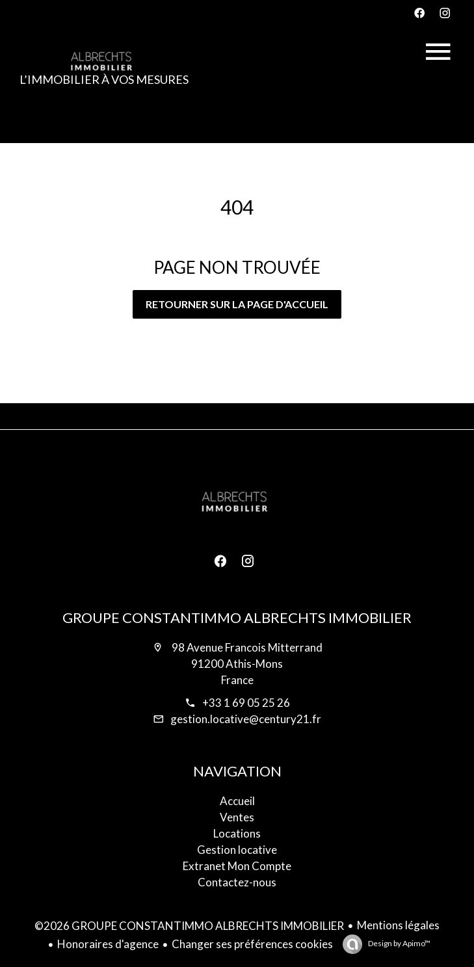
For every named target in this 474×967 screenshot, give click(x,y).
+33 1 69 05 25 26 (246, 702)
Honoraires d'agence (108, 944)
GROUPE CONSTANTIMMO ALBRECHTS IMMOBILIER (237, 617)
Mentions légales (398, 925)
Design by (398, 943)
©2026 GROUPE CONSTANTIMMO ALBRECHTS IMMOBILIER (189, 926)
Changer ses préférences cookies (252, 944)
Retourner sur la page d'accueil (237, 304)
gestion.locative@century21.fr (245, 719)
